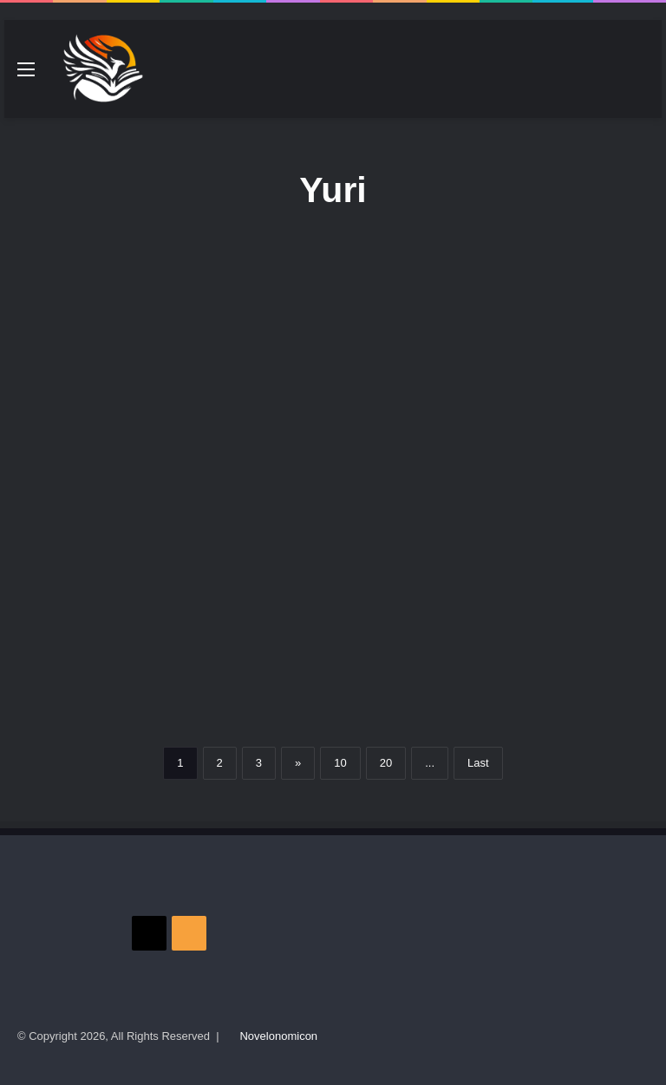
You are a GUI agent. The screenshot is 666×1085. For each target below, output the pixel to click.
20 (386, 762)
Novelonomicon (278, 1036)
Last (478, 762)
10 (340, 762)
